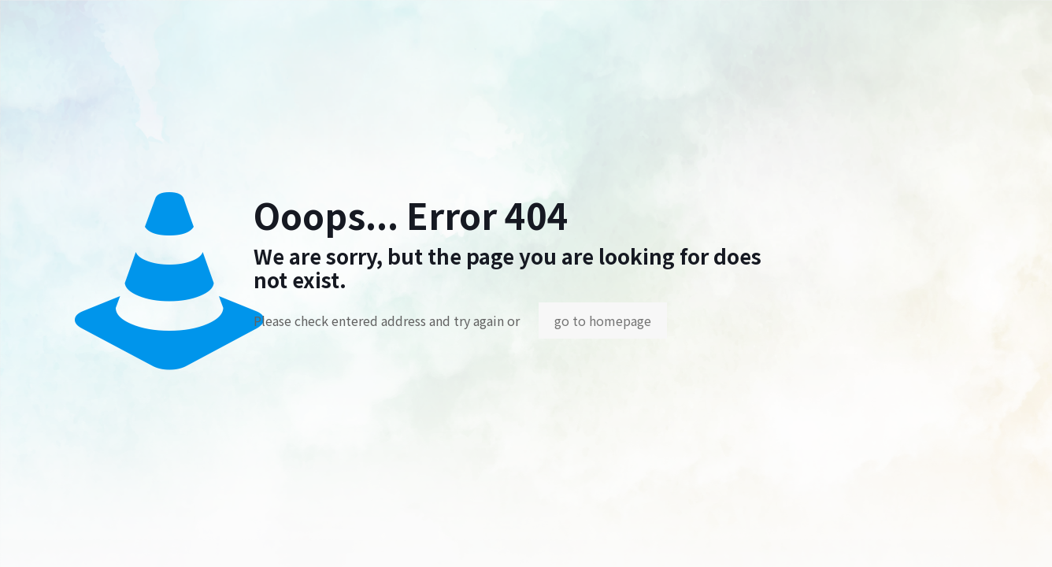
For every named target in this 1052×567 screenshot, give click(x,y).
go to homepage (602, 320)
